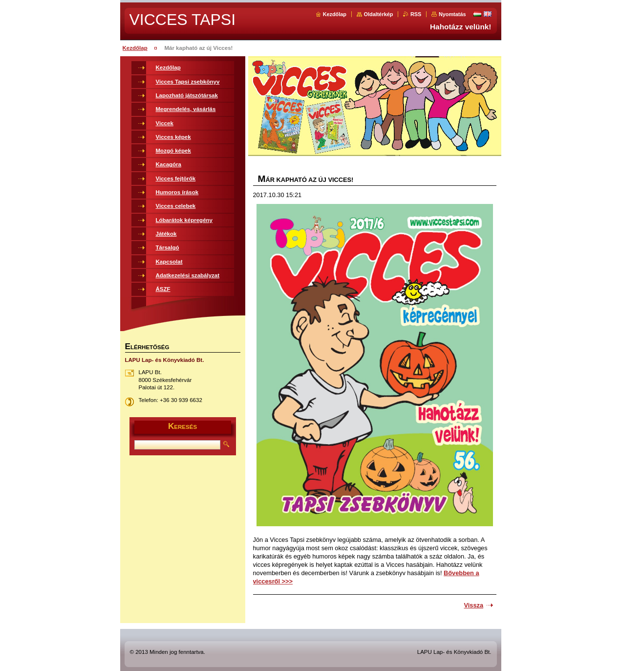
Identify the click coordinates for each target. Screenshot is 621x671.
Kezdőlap (334, 14)
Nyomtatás (452, 14)
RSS (415, 14)
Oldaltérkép (378, 14)
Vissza (474, 605)
